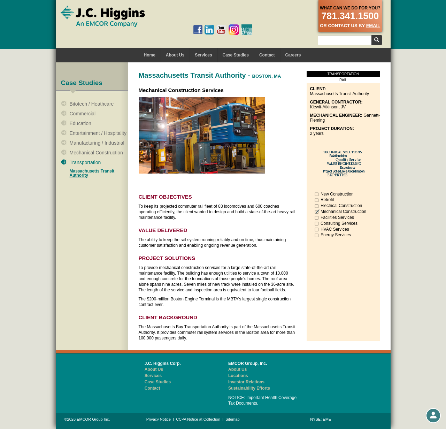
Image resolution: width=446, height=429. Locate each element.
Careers (293, 55)
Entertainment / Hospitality (98, 133)
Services (203, 55)
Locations (238, 375)
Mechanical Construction (96, 152)
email (373, 25)
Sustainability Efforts (249, 388)
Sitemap (232, 419)
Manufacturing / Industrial (97, 143)
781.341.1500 (350, 16)
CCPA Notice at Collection (198, 419)
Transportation (85, 162)
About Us (175, 55)
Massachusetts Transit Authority (92, 173)
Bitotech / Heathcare (92, 104)
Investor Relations (246, 382)
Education (80, 123)
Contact (267, 55)
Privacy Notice (158, 419)
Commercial (83, 113)
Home (149, 55)
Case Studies (236, 55)
